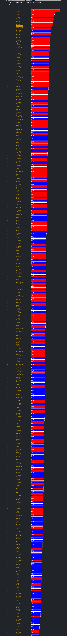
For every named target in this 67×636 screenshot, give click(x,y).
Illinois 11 (18, 429)
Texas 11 (17, 551)
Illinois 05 (18, 414)
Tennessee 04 (18, 447)
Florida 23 (18, 64)
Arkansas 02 (18, 335)
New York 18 (18, 309)
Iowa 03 (17, 427)
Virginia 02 (18, 360)
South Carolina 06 (19, 331)
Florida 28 (18, 318)
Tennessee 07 (18, 540)
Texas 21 (17, 198)
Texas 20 (17, 597)
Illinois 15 (18, 79)
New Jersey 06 (18, 475)
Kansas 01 (18, 279)
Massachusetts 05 (19, 328)
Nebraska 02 (18, 525)
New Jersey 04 (18, 57)
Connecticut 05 (19, 260)
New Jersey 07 (18, 210)
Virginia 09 (18, 43)
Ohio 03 (17, 561)
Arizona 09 (18, 76)
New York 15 (18, 550)
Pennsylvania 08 (19, 96)
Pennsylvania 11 (19, 113)
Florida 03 (18, 53)
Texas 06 (17, 577)
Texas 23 (17, 548)
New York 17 (18, 283)
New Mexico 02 (19, 324)
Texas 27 (17, 342)
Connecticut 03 (19, 273)
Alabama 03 (18, 250)
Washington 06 (19, 47)
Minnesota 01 (18, 180)
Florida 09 (18, 519)
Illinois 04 (18, 517)
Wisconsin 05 (18, 133)
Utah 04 (17, 630)
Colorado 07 (18, 191)
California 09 (18, 545)
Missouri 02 (18, 148)
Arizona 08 (18, 34)
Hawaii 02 (18, 106)
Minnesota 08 (18, 60)
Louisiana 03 (18, 410)
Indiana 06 (18, 354)
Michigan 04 (18, 288)
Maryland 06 (18, 413)
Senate (20, 0)
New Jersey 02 (18, 85)
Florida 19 (18, 10)
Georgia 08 (18, 401)
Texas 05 (17, 491)
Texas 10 (17, 494)
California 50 (18, 479)
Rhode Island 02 (19, 188)
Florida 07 (18, 122)
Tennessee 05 (18, 449)
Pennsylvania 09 (19, 66)
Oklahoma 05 (18, 411)
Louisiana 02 (18, 375)
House (15, 0)
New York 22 (18, 165)
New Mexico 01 (19, 138)
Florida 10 (18, 574)
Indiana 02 (18, 299)
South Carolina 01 (19, 99)
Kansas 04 (18, 361)
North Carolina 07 (19, 77)
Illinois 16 (18, 103)
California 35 (18, 625)
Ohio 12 (17, 286)
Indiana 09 (18, 301)
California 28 (18, 161)
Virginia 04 (18, 433)
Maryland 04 (18, 504)
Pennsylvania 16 (19, 63)
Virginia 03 (18, 518)
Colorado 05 (18, 534)
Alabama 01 (18, 169)
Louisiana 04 (18, 293)
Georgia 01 (18, 407)
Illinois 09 (18, 203)
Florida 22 (18, 17)
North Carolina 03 (19, 229)
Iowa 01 (17, 237)
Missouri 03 (18, 239)
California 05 (18, 95)
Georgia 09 (18, 298)
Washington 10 (19, 458)
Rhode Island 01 (19, 216)
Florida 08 (18, 18)
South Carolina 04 (19, 364)
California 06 (18, 506)
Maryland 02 (18, 240)
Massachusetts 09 (19, 27)
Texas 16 (17, 563)
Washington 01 (19, 571)
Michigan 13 (18, 409)
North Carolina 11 (19, 25)
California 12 (18, 417)
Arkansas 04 (18, 142)
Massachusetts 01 (19, 136)
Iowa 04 (17, 159)
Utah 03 (17, 578)
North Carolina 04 (19, 403)
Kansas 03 (18, 378)
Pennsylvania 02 (19, 469)
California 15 (18, 252)
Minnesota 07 (18, 67)
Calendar (26, 0)
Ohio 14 (17, 73)
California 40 (18, 172)
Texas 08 (17, 587)
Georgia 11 (18, 508)
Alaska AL (18, 541)
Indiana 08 (18, 174)
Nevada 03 (18, 391)
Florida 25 (18, 357)
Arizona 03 (18, 635)
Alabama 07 (18, 332)
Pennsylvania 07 (19, 190)
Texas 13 (17, 483)
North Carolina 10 (19, 171)
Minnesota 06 (18, 527)
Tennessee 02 (18, 201)
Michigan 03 (18, 452)
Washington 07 (19, 532)
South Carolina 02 (19, 296)
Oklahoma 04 (18, 439)
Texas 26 (17, 602)
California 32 (18, 277)
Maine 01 (18, 50)
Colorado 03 (18, 83)
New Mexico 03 (19, 116)
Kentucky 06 (18, 406)
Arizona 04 (18, 486)
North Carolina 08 (19, 355)
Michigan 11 (18, 234)
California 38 (18, 312)
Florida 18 (18, 72)
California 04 (18, 184)
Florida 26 (18, 194)
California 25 (18, 345)
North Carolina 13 (19, 496)
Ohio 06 (17, 48)
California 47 (18, 420)
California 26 (18, 348)
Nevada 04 (18, 472)
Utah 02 (17, 537)
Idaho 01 (17, 230)
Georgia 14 (18, 442)
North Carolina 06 (19, 351)
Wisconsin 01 (18, 280)
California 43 (18, 581)
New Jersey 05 (18, 200)
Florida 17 (18, 11)
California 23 (18, 553)
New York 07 (18, 617)
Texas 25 (17, 423)
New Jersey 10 (18, 502)
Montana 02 (18, 110)
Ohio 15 (17, 488)
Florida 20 (18, 266)
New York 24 (18, 102)
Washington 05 (19, 227)
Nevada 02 (18, 177)
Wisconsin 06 (18, 97)
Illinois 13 (18, 306)
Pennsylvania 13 (19, 51)
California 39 (18, 622)
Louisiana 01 (18, 226)
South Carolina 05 (19, 276)
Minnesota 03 (18, 231)
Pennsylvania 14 (19, 40)
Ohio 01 (17, 446)
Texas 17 (17, 478)
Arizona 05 (18, 387)
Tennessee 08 (18, 158)
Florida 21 (18, 15)
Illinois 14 (18, 557)
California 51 (18, 495)
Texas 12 (17, 521)
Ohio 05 (17, 168)
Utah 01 (17, 616)
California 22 (18, 632)
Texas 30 (17, 613)
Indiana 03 (18, 350)
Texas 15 (17, 573)
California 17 (18, 558)
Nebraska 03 (18, 82)
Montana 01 (18, 126)
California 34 (18, 524)
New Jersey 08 (18, 606)
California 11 (18, 272)
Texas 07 (17, 612)
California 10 (18, 341)
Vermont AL (18, 59)
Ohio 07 (17, 90)
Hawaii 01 (18, 100)
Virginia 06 (18, 109)
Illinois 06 (18, 146)
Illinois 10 (18, 362)
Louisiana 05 (18, 315)
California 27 (18, 535)
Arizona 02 (18, 37)
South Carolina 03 (19, 155)
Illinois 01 (18, 220)
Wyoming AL (18, 221)
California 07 (18, 443)
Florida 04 (18, 400)
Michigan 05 (18, 125)
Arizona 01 (18, 74)
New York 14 (18, 453)
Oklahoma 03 (18, 470)
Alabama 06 (18, 352)
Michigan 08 (18, 139)
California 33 (18, 623)
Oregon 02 (18, 33)
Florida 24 (18, 393)
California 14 (18, 424)
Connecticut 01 (19, 262)
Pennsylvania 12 (19, 112)
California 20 (18, 498)
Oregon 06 (18, 292)
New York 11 (18, 256)
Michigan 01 (18, 23)
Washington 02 (19, 129)
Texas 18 (17, 627)
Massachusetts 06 (19, 119)
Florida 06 (18, 14)
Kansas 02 (18, 316)
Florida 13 (18, 12)
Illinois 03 (18, 530)
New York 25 (18, 182)
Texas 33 (17, 626)
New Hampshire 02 (19, 87)
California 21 (18, 619)
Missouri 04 (18, 257)
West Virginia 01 (19, 46)
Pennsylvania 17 (19, 56)
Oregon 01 (18, 437)
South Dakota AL (19, 249)
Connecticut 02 (19, 105)
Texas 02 (17, 584)
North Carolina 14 (19, 560)
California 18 (18, 596)
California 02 (18, 30)
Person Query (32, 0)
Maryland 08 (18, 208)
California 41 (18, 218)
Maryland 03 (18, 419)
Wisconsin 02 (18, 394)
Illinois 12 (18, 141)
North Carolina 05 (19, 121)
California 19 (18, 115)
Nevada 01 (18, 367)
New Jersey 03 (18, 178)
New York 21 (18, 92)
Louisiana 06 (18, 465)
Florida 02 (18, 295)
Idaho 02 (17, 460)
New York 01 (18, 108)
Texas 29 (17, 620)
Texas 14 (17, 450)
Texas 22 (17, 583)
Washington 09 (19, 466)
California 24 (18, 213)
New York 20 (18, 217)
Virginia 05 (18, 86)
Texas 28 (17, 586)
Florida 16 (18, 38)
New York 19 (18, 69)
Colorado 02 (18, 365)
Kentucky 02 (18, 339)
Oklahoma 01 (18, 440)
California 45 (18, 337)
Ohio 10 (17, 187)
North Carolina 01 (19, 151)
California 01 (18, 195)
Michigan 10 (18, 211)
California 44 (18, 531)
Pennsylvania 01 (19, 93)
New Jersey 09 (18, 416)
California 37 (18, 599)
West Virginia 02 (19, 123)
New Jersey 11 (18, 308)
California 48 (18, 322)
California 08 (18, 380)
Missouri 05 (18, 398)
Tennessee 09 (18, 522)
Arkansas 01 (18, 167)
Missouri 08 (18, 224)
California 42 (18, 589)
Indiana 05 (18, 377)
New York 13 (18, 459)
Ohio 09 (17, 162)
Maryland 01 (18, 144)
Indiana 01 (18, 275)
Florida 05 (18, 319)
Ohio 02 (17, 223)
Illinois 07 (18, 568)
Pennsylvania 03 (19, 515)
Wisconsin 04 (18, 538)
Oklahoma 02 (18, 175)
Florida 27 (18, 181)
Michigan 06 (18, 344)
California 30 (18, 368)
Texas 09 (17, 580)
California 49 (18, 269)
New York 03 (18, 61)
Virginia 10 (18, 604)
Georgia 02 (18, 384)
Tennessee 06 (18, 290)
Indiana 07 (18, 564)
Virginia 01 (18, 131)
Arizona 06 (18, 21)
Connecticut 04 (19, 358)
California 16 (18, 267)
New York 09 (18, 390)
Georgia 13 (18, 610)
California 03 (18, 44)
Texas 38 (17, 499)
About (11, 0)
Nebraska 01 (18, 434)
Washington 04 (19, 468)
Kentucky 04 (18, 381)
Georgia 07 (18, 609)
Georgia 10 (18, 481)
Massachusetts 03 (19, 445)
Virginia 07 (18, 547)
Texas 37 (17, 607)
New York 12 (18, 132)
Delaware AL (18, 89)
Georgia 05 (18, 567)
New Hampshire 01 (19, 157)
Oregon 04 (18, 31)
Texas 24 (17, 512)
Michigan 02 (18, 154)
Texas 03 (17, 590)
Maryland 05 (18, 482)
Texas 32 (17, 629)
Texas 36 (17, 509)
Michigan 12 (18, 370)
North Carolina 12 (19, 593)
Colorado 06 (18, 489)
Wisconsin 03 (18, 164)
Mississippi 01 (18, 373)
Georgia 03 (18, 325)
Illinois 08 (18, 456)
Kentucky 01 (18, 193)
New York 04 (18, 246)
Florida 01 (18, 313)
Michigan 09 (18, 152)
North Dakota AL (19, 371)
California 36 (18, 243)
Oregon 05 (18, 128)
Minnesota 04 (18, 436)
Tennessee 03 (18, 185)
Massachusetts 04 (19, 374)
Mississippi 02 (18, 241)
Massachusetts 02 (19, 289)
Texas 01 (17, 247)
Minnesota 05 (18, 555)
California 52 (18, 554)
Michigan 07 (18, 305)
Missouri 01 (18, 383)
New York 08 (18, 302)
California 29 (18, 570)
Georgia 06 (18, 485)
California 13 (18, 615)
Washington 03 (19, 214)
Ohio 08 (17, 253)
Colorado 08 (18, 600)
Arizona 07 (18, 501)
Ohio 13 (17, 118)
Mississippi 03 (18, 303)
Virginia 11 (18, 492)
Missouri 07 (18, 244)
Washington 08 (19, 455)
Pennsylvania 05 (19, 397)
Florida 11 (18, 24)
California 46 (18, 603)
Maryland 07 (18, 404)
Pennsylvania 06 (19, 311)
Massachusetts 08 (19, 282)
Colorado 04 (18, 462)
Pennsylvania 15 (19, 70)
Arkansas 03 (18, 511)
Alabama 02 (18, 259)
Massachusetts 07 (19, 594)
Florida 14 (18, 396)
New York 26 (18, 233)
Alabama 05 (18, 329)
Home (8, 0)
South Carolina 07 (19, 28)
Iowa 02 (17, 145)
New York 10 (18, 463)
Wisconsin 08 (18, 204)
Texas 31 (17, 514)
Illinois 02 (18, 263)
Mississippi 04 (18, 326)
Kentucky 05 (18, 207)
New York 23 (18, 54)
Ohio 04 (17, 270)
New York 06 (18, 135)
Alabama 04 (18, 205)
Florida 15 (18, 386)
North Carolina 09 (19, 334)
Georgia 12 (18, 426)
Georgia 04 (18, 542)
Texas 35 (17, 633)
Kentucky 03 (18, 321)
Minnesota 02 (18, 473)
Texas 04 (17, 505)
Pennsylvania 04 (19, 149)
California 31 (18, 430)
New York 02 (18, 422)
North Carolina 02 (19, 576)
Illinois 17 (18, 197)
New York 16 (18, 285)
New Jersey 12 (18, 388)
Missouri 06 (18, 265)
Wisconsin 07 (18, 41)
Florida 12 (18, 20)
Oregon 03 (18, 476)
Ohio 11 (17, 236)
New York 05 (18, 338)
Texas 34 (17, 566)
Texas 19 (17, 528)
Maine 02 (18, 36)
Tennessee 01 (18, 80)
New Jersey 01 (18, 347)
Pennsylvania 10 (19, 254)
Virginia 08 (18, 544)
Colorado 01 (18, 591)
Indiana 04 (18, 432)
